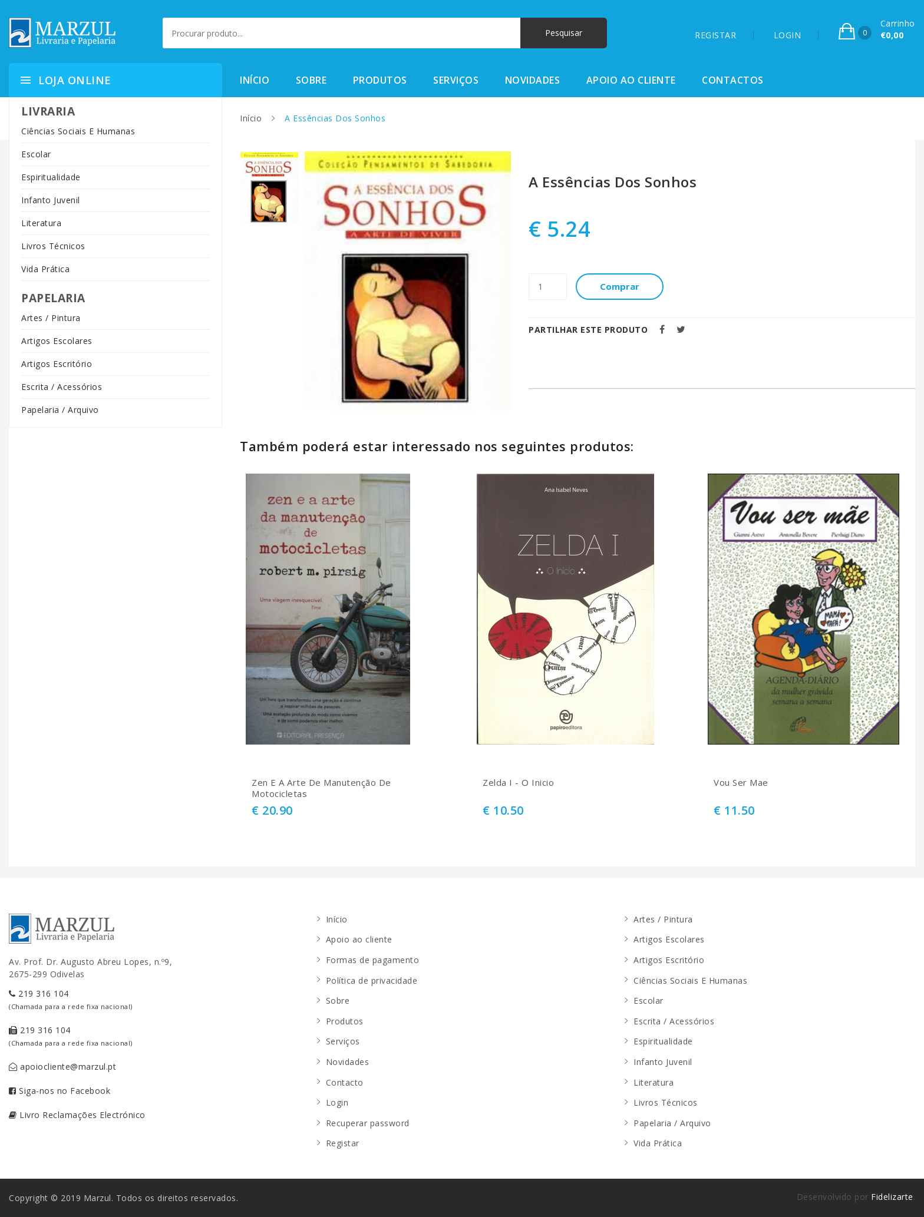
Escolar (36, 154)
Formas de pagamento (373, 959)
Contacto (345, 1082)
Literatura (41, 223)
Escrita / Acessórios (61, 386)
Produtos (380, 80)
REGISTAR (715, 35)
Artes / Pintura (51, 317)
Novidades (532, 80)
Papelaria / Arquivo (60, 409)
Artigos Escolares (57, 340)
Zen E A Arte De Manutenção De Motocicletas (321, 788)
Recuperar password (368, 1123)
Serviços (455, 80)
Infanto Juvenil (50, 200)
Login (337, 1102)
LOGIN (787, 35)
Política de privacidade (372, 980)
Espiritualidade (51, 177)
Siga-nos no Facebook (59, 1090)
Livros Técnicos (53, 246)
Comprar (620, 286)
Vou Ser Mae (741, 782)
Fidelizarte (892, 1196)
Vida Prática (45, 269)
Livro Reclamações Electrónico (77, 1114)
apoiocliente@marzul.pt (62, 1066)
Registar (342, 1143)
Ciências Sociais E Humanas (78, 131)
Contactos (733, 80)
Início (254, 80)
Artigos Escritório (56, 363)
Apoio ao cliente (631, 80)
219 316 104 (71, 999)
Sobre (311, 80)
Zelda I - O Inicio (518, 782)
